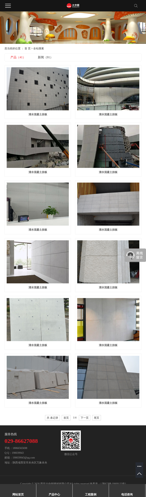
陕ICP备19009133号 (113, 483)
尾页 (96, 417)
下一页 (85, 417)
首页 (66, 417)
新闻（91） (45, 57)
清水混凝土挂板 (38, 114)
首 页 (28, 48)
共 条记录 (52, 417)
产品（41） (18, 57)
